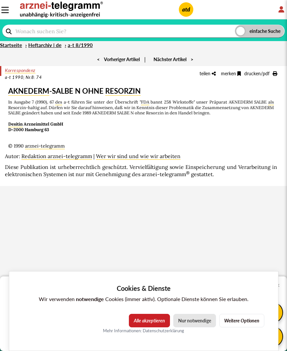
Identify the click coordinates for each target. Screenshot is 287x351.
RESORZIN (123, 90)
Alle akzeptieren (149, 320)
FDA (145, 102)
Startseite (11, 45)
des (58, 102)
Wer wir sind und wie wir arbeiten (138, 156)
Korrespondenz (20, 70)
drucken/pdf (260, 73)
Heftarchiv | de (44, 45)
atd (186, 9)
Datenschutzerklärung (163, 330)
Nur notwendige (194, 320)
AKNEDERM (28, 90)
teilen (208, 73)
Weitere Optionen (241, 320)
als (271, 102)
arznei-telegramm (45, 146)
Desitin (15, 124)
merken (231, 73)
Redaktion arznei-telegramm (56, 156)
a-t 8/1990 (80, 45)
